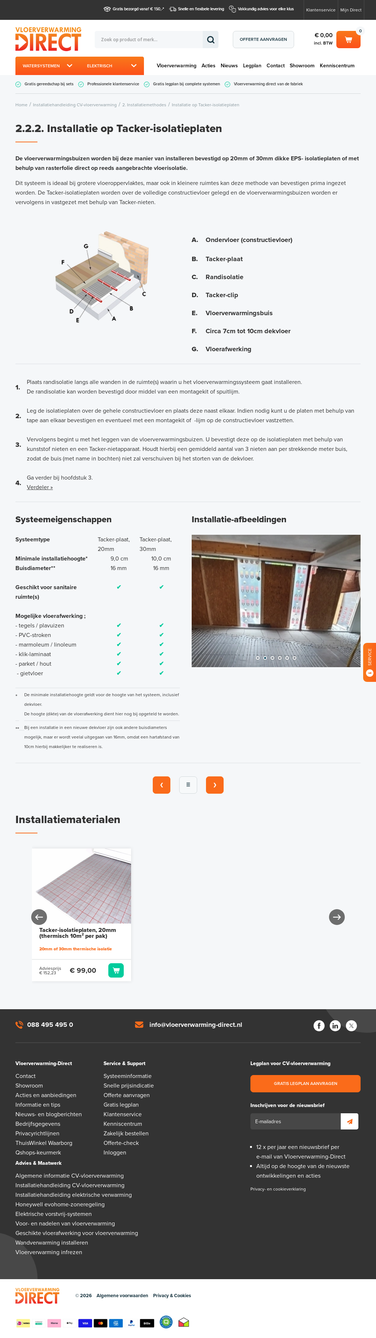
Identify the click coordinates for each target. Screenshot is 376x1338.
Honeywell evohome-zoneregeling (60, 1204)
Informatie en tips (37, 1105)
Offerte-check (121, 1143)
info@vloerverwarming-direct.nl (195, 1025)
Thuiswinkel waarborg (183, 1322)
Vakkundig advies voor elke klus (266, 9)
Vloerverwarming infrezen (48, 1252)
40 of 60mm (264, 948)
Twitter (351, 1025)
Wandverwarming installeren (51, 1242)
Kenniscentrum (337, 66)
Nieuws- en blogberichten (48, 1114)
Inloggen (115, 1152)
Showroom (302, 66)
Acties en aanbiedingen (45, 1095)
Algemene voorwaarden (122, 1296)
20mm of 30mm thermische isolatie (75, 948)
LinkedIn (335, 1025)
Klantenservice (321, 10)
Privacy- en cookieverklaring (278, 1189)
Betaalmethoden (85, 1321)
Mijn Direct (351, 10)
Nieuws (229, 66)
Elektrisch (99, 65)
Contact (276, 66)
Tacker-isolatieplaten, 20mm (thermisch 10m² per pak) (77, 933)
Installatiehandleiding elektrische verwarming (73, 1195)
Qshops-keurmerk (38, 1152)
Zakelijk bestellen (126, 1133)
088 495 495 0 (50, 1025)
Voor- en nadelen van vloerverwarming (65, 1223)
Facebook (319, 1025)
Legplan (252, 66)
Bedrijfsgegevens (37, 1124)
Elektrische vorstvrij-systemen (53, 1214)
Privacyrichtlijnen (37, 1133)
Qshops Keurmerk (166, 1322)
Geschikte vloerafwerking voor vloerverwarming (76, 1233)
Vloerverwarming (176, 66)
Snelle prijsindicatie (129, 1085)
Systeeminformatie (128, 1076)
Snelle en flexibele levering (201, 9)
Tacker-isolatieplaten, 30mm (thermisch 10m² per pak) (184, 933)
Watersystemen (41, 65)
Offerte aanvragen (263, 39)
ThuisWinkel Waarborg (43, 1143)
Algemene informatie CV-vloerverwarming (69, 1175)
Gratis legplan (121, 1105)
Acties (209, 66)
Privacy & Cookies (172, 1296)
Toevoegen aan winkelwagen (116, 970)
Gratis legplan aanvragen (305, 1083)
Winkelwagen (348, 39)
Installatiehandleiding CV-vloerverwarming (69, 1185)
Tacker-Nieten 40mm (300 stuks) (287, 933)
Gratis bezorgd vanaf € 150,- (138, 9)
